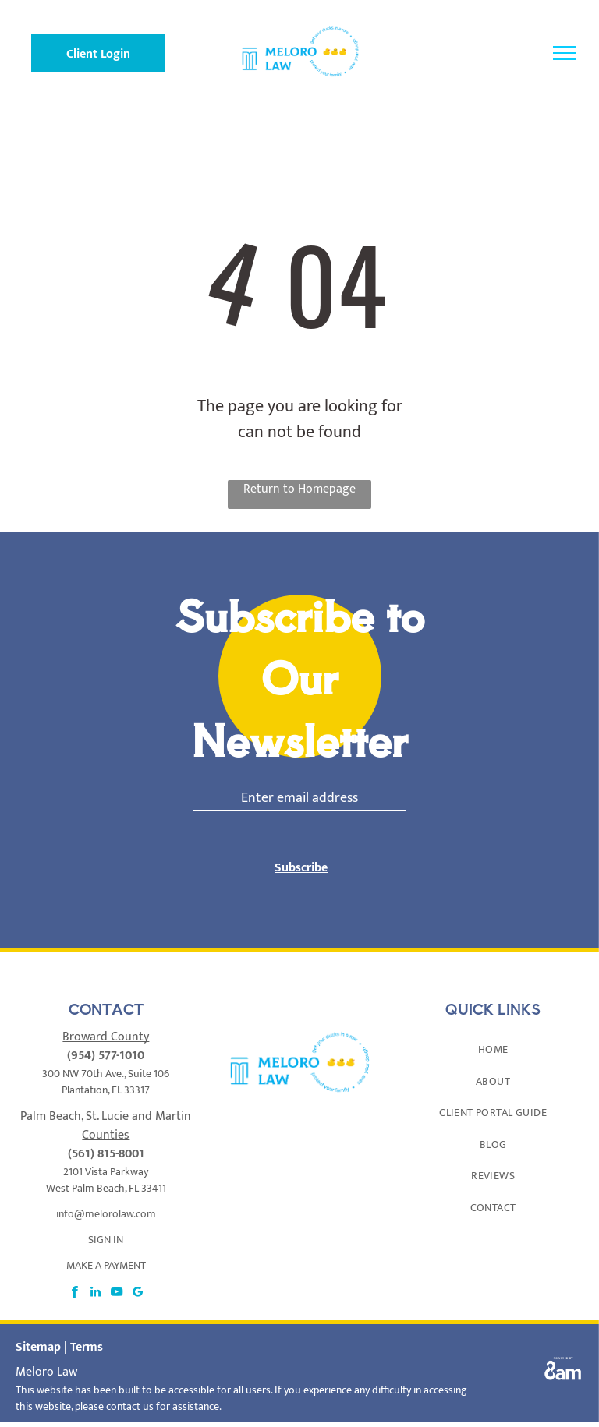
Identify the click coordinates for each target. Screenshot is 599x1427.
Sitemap (38, 1347)
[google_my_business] (138, 1294)
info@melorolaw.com (106, 1214)
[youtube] (117, 1294)
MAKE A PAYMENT (106, 1265)
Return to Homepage (299, 490)
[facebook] (74, 1294)
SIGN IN (105, 1240)
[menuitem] (493, 1049)
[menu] (564, 53)
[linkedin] (96, 1294)
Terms (86, 1347)
